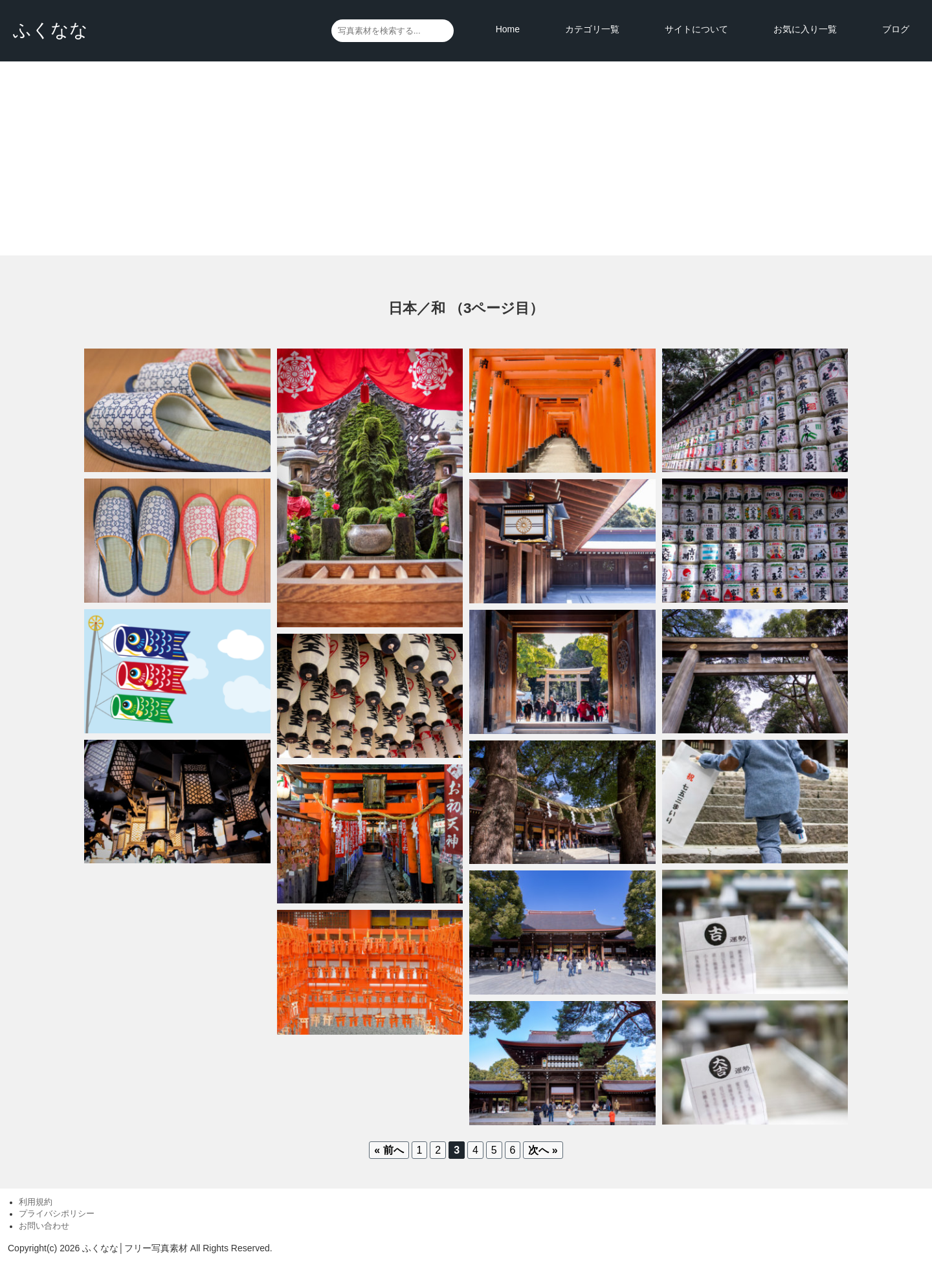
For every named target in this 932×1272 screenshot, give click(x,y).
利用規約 (35, 1202)
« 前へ (388, 1150)
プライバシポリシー (56, 1213)
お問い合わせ (44, 1226)
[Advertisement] (466, 158)
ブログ (895, 29)
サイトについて (696, 29)
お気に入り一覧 (805, 29)
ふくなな (50, 30)
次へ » (542, 1150)
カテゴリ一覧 (592, 29)
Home (508, 29)
